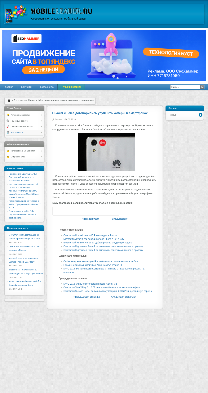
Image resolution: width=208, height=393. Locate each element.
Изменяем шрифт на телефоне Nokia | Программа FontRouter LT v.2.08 (25, 204)
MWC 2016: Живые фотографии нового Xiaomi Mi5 (90, 283)
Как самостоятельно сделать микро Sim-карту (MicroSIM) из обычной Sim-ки (24, 194)
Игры (173, 115)
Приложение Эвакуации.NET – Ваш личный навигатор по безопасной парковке (24, 177)
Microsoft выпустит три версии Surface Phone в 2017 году (93, 239)
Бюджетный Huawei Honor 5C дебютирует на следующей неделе (97, 242)
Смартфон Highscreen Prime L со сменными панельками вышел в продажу (103, 246)
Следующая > (120, 219)
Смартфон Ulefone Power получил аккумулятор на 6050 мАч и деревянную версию (107, 291)
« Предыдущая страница (86, 297)
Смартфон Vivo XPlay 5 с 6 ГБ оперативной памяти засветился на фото (101, 287)
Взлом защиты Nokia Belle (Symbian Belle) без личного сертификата (22, 214)
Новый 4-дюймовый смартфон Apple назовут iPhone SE (93, 265)
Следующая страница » (123, 297)
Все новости (20, 100)
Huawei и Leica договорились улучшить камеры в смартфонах (100, 113)
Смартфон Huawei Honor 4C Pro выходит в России (90, 235)
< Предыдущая (90, 219)
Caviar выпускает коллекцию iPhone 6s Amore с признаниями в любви (100, 261)
